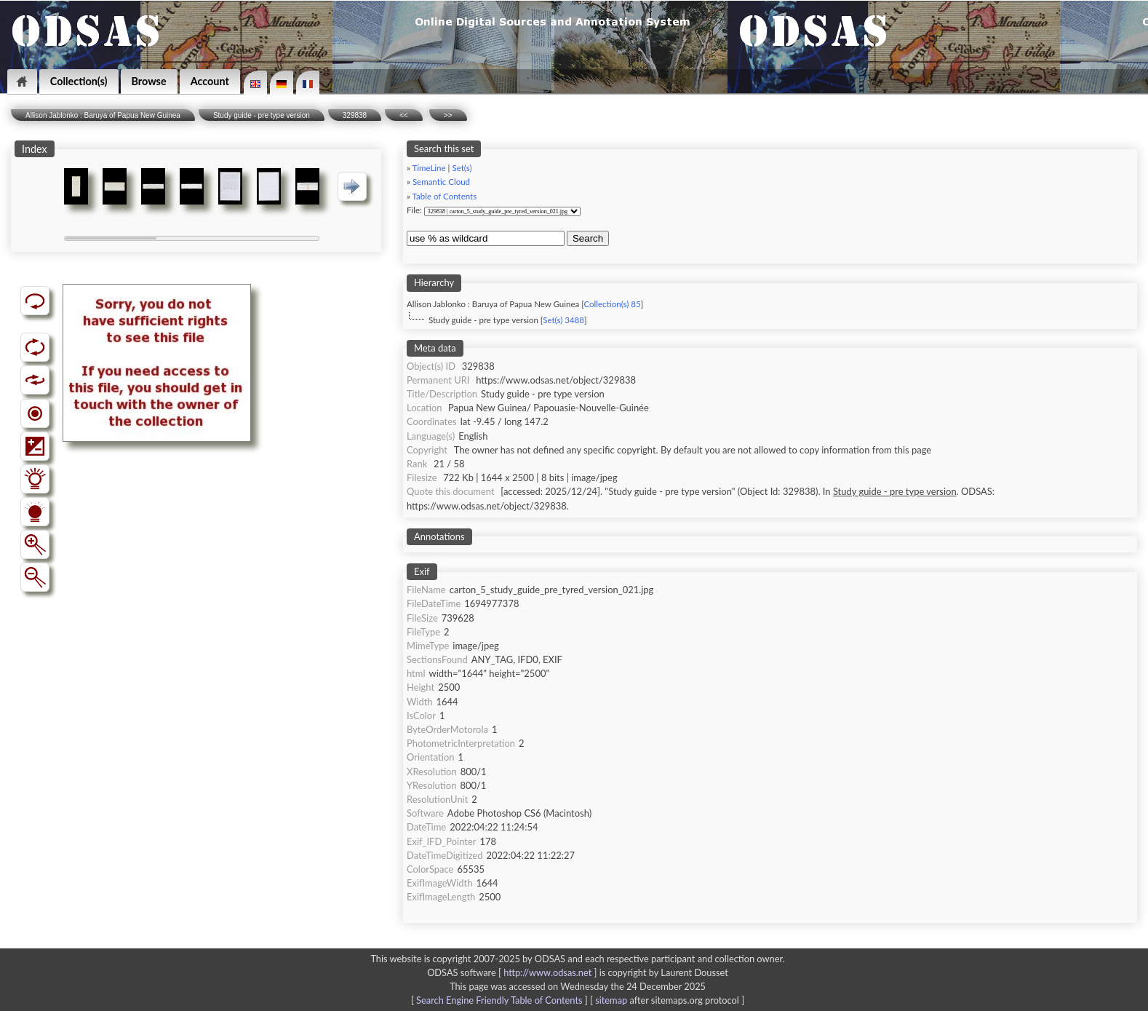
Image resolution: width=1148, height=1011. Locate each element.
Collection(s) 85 (611, 304)
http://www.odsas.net (547, 972)
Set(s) (461, 168)
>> (448, 115)
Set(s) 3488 (563, 320)
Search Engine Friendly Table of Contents (499, 1000)
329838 (355, 115)
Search (588, 238)
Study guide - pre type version (261, 115)
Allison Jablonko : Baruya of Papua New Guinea (102, 115)
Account (210, 81)
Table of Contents (444, 196)
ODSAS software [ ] (513, 972)
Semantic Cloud (441, 181)
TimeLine (429, 168)
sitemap (611, 1000)
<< (403, 115)
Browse (149, 81)
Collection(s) (79, 81)
